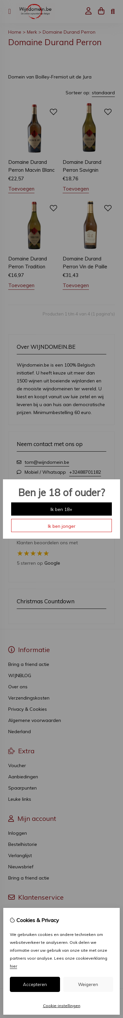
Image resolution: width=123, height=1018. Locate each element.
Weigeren (88, 984)
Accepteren (35, 984)
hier (13, 966)
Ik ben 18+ (61, 509)
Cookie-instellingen (61, 1005)
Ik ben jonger (61, 526)
